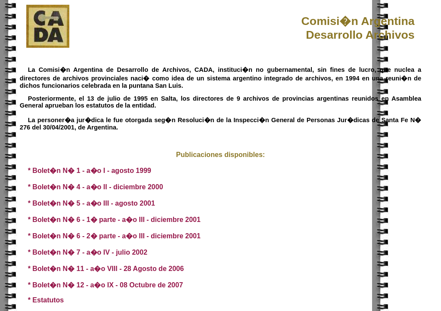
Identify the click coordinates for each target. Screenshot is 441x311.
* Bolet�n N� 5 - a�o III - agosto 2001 (91, 203)
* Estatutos (46, 300)
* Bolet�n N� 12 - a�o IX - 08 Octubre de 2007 (105, 285)
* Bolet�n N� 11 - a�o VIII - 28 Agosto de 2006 (106, 268)
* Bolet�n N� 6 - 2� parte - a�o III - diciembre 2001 (114, 236)
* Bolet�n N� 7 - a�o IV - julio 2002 (87, 252)
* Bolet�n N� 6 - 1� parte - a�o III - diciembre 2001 (114, 219)
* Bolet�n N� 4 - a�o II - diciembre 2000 (95, 187)
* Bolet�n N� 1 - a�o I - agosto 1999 (89, 170)
